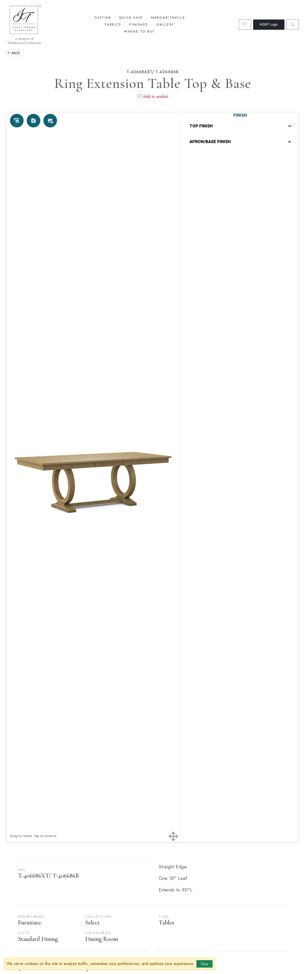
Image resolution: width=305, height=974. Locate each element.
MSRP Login (269, 24)
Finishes (138, 24)
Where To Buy (139, 31)
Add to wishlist (152, 96)
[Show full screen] (173, 836)
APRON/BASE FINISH (240, 142)
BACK (13, 53)
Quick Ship (131, 17)
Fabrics (113, 24)
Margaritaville (168, 17)
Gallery (165, 24)
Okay (204, 963)
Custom (102, 17)
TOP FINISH (240, 126)
